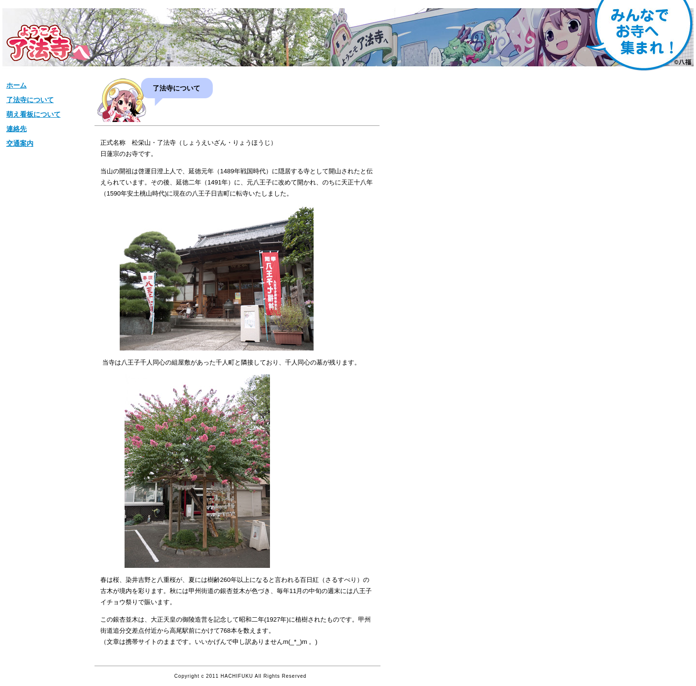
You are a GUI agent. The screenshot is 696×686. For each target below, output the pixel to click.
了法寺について (30, 100)
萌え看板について (33, 114)
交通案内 (19, 143)
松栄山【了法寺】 (48, 43)
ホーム (16, 85)
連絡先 (16, 129)
